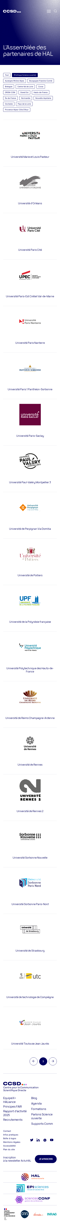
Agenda (36, 1103)
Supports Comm (42, 1124)
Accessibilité (9, 1145)
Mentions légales (11, 1142)
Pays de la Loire (24, 104)
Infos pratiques (10, 1134)
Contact (7, 1131)
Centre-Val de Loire (25, 86)
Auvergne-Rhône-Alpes (14, 81)
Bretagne (8, 86)
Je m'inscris (46, 1158)
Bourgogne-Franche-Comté (40, 81)
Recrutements (12, 1120)
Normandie (25, 98)
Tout (7, 75)
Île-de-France (10, 98)
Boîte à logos (9, 1138)
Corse (40, 86)
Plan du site (9, 1149)
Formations (38, 1109)
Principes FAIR (12, 1106)
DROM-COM (10, 92)
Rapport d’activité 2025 (15, 1113)
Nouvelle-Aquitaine (43, 98)
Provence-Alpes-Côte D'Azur (16, 110)
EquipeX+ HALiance (9, 1100)
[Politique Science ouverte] (25, 75)
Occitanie (9, 104)
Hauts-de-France (41, 92)
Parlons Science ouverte (42, 1116)
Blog (34, 1098)
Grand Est (24, 92)
